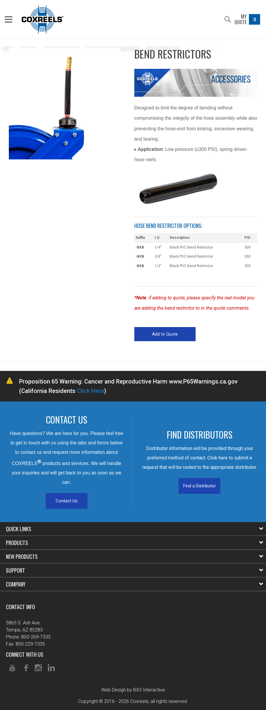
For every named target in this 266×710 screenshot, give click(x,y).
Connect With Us (24, 654)
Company (134, 584)
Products (134, 542)
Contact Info (20, 607)
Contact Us (66, 501)
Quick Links (134, 529)
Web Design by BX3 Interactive (133, 690)
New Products (134, 556)
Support (134, 570)
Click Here (90, 390)
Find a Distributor (199, 486)
